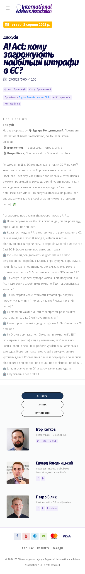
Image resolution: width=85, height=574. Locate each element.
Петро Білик (46, 497)
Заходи (58, 548)
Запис (43, 404)
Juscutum (52, 508)
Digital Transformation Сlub (34, 97)
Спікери (42, 396)
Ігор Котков (46, 429)
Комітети (43, 548)
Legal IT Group (49, 440)
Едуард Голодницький (54, 463)
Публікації (42, 413)
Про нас (28, 548)
